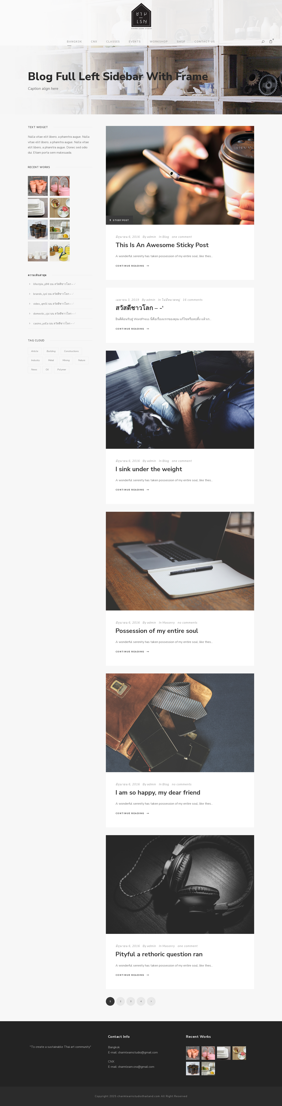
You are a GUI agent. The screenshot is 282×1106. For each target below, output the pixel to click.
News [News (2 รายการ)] (34, 369)
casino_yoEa (40, 323)
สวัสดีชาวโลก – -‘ (140, 308)
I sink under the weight (149, 469)
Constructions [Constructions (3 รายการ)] (71, 351)
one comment (182, 237)
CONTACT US (205, 41)
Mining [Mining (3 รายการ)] (66, 360)
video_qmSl (40, 304)
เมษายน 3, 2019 (127, 300)
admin (151, 237)
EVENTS (135, 41)
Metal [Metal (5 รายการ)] (51, 360)
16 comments (193, 300)
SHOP (181, 41)
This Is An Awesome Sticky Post (162, 245)
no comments (187, 623)
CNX (94, 41)
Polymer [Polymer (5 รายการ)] (61, 369)
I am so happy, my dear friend (158, 792)
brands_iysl (40, 294)
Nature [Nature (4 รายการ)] (81, 360)
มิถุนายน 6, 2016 (128, 237)
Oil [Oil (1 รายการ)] (47, 369)
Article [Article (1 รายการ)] (34, 351)
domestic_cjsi (41, 313)
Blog (165, 237)
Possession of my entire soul (157, 631)
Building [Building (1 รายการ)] (51, 351)
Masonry (168, 623)
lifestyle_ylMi (41, 284)
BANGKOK (74, 41)
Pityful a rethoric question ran (159, 954)
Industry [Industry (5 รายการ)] (35, 360)
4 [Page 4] (141, 1001)
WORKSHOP (159, 41)
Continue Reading (132, 265)
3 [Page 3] (130, 1001)
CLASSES (113, 41)
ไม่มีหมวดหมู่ (171, 300)
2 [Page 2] (120, 1001)
